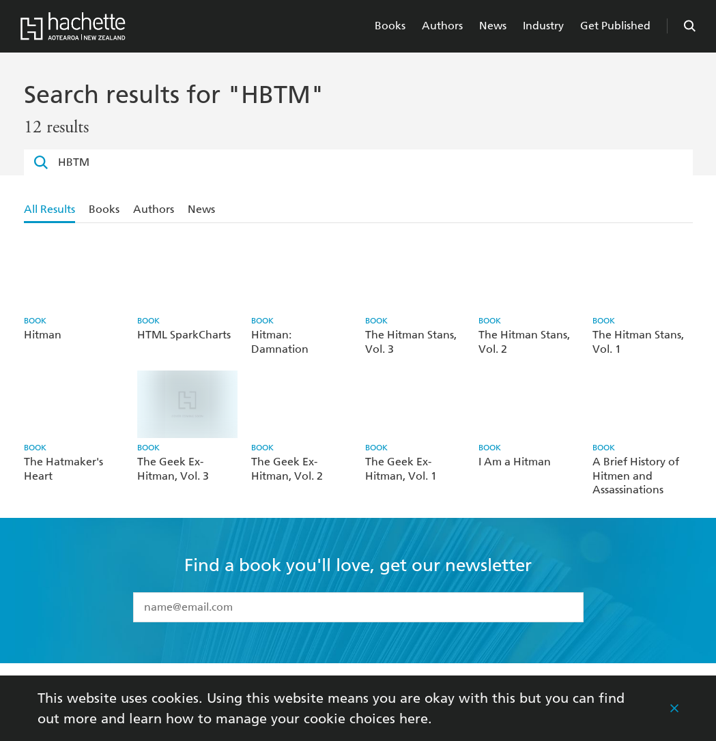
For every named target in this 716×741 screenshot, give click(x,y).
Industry (543, 25)
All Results (49, 209)
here (413, 718)
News (492, 25)
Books (390, 25)
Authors (442, 25)
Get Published (615, 25)
